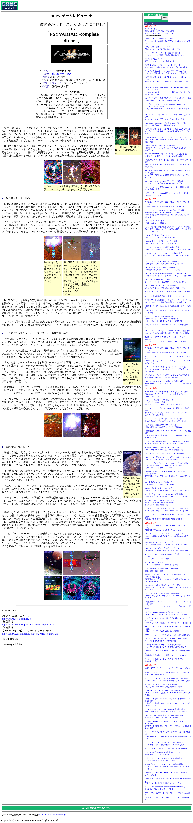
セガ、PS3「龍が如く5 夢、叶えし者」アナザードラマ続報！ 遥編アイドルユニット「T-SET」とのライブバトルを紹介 (164, 402)
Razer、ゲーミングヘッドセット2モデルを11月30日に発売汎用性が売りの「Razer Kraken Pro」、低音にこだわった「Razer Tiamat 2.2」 (166, 394)
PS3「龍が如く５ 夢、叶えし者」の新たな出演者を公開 (166, 748)
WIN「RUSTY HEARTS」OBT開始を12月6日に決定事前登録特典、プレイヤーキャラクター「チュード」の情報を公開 (168, 383)
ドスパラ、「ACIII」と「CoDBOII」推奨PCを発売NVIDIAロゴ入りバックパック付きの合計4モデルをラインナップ (168, 255)
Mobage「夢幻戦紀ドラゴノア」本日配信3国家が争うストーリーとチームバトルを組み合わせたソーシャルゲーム (167, 148)
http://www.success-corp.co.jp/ (17, 618)
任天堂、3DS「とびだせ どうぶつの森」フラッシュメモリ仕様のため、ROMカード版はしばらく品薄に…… (167, 41)
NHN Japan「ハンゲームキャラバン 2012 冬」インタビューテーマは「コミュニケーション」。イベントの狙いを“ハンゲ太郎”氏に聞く (167, 369)
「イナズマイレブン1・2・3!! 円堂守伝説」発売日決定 (165, 453)
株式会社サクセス (61, 73)
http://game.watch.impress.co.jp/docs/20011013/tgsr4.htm (30, 633)
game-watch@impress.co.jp (52, 814)
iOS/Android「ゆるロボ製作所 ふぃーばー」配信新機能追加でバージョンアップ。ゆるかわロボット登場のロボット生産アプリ (168, 587)
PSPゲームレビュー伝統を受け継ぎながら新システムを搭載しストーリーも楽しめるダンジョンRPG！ (160, 31)
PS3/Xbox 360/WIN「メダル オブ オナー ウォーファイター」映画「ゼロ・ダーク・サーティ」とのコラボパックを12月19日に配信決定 (168, 139)
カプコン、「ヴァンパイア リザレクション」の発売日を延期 (167, 635)
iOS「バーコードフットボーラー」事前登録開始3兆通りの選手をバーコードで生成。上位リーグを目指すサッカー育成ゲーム (167, 595)
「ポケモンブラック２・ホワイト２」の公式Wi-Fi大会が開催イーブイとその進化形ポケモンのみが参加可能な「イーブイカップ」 (168, 131)
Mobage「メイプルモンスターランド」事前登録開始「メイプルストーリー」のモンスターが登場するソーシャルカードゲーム (168, 766)
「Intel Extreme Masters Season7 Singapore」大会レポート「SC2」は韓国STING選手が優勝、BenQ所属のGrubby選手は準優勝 (167, 536)
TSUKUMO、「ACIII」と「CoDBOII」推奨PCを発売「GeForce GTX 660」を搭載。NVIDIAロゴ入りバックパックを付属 (167, 692)
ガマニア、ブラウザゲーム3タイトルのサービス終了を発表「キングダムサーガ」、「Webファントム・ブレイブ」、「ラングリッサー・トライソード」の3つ (168, 465)
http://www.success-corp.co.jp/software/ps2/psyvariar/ (28, 624)
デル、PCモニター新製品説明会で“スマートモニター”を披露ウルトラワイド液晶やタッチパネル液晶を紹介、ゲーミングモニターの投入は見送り (168, 229)
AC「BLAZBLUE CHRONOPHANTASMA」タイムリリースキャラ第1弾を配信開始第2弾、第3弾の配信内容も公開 (161, 502)
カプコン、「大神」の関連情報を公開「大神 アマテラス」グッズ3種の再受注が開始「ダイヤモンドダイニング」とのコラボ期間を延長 (164, 319)
